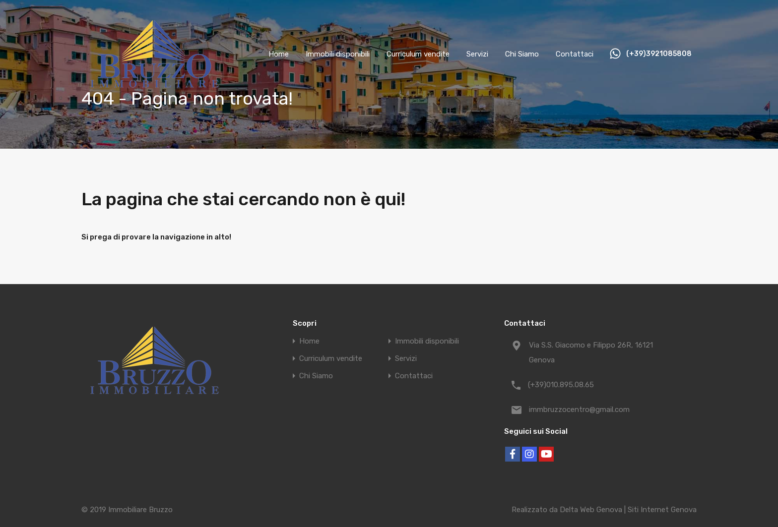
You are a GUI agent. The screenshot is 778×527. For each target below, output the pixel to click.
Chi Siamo (522, 54)
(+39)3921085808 (659, 54)
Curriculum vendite (418, 54)
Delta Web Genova (591, 509)
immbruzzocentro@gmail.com (579, 409)
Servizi (477, 54)
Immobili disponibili (338, 54)
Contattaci (574, 54)
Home (278, 54)
